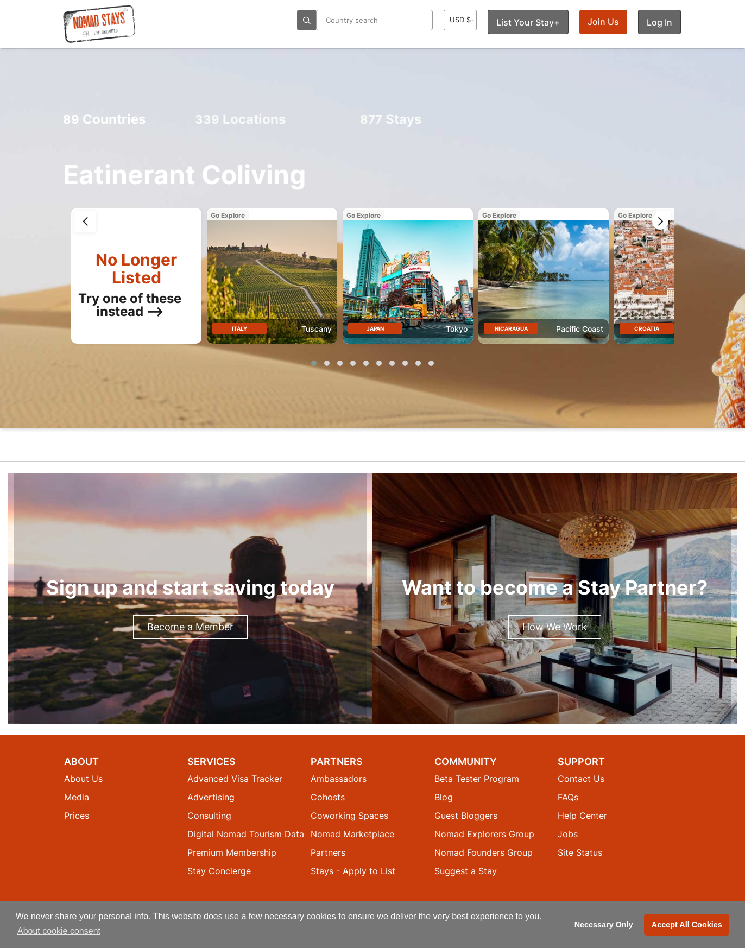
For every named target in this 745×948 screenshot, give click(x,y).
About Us (83, 778)
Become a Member (190, 627)
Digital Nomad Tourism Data (245, 834)
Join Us (603, 21)
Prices (76, 815)
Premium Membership (231, 852)
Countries (104, 119)
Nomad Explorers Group (484, 834)
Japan (375, 328)
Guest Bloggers (465, 815)
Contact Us (581, 778)
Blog (443, 797)
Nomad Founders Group (483, 852)
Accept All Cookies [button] (687, 924)
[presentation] (85, 221)
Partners (328, 852)
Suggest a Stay (465, 870)
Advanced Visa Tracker (234, 778)
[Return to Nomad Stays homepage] (99, 24)
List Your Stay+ (528, 22)
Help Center (582, 815)
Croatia (646, 328)
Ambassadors (339, 778)
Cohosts (328, 797)
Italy (239, 328)
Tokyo (457, 328)
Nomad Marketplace (352, 834)
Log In (659, 22)
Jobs (568, 834)
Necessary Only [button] (603, 924)
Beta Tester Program (476, 778)
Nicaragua (511, 328)
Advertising (211, 797)
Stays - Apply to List (353, 870)
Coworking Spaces (349, 815)
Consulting (209, 815)
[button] (313, 363)
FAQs (568, 797)
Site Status (580, 852)
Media (76, 797)
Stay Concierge (219, 870)
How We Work (554, 627)
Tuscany (316, 328)
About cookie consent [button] (58, 931)
